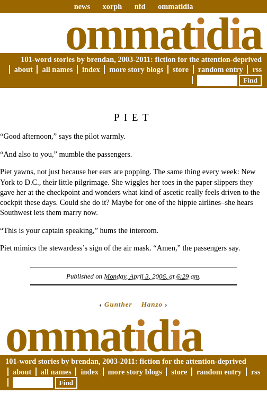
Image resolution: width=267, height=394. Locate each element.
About (23, 69)
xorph (112, 6)
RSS (257, 69)
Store (181, 69)
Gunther (118, 304)
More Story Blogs (136, 69)
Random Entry (220, 69)
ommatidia (175, 6)
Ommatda (163, 33)
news (82, 6)
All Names (57, 69)
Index (91, 69)
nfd (140, 6)
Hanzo (152, 304)
